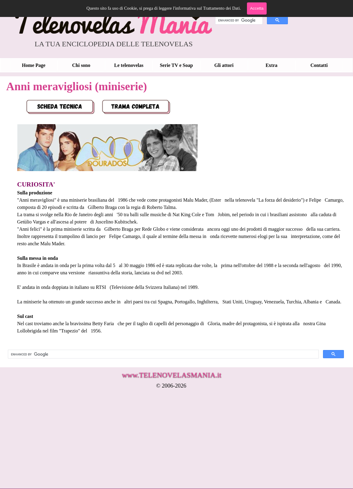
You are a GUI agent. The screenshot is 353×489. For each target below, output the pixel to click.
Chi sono (81, 65)
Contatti (319, 65)
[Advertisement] (153, 443)
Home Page (33, 65)
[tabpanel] (176, 219)
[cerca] (238, 20)
